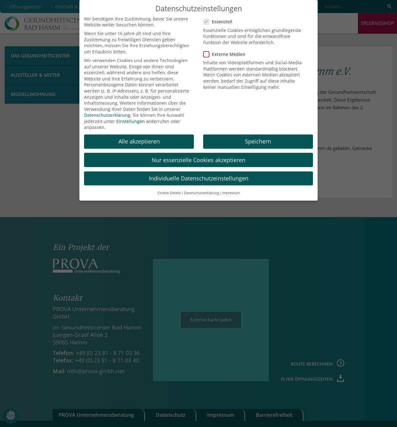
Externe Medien (226, 49)
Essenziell (219, 17)
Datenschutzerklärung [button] (201, 188)
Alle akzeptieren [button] (139, 136)
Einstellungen (130, 116)
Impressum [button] (231, 188)
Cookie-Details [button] (169, 188)
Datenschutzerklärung (107, 110)
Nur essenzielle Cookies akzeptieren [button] (198, 155)
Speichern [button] (258, 136)
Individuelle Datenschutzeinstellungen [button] (198, 173)
